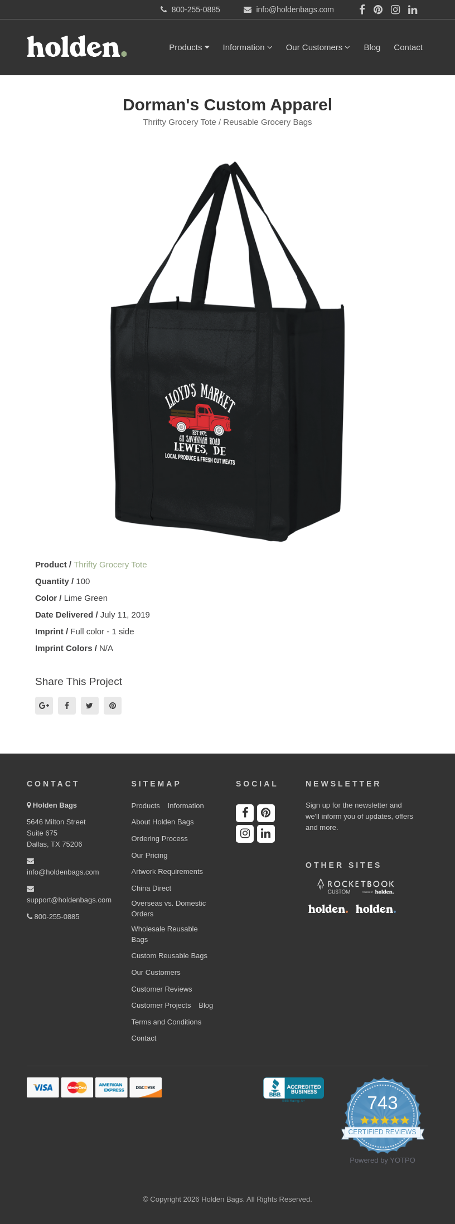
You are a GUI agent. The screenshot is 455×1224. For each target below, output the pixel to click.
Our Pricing (150, 855)
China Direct (152, 888)
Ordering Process (160, 838)
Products (189, 47)
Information (248, 47)
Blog (372, 47)
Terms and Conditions (167, 1022)
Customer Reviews (162, 989)
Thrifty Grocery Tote (110, 564)
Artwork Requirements (168, 871)
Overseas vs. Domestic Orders (169, 908)
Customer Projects (161, 1005)
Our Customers (318, 47)
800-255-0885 (53, 916)
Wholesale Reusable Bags (165, 934)
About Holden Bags (163, 822)
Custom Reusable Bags (170, 955)
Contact (408, 47)
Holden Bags (55, 805)
